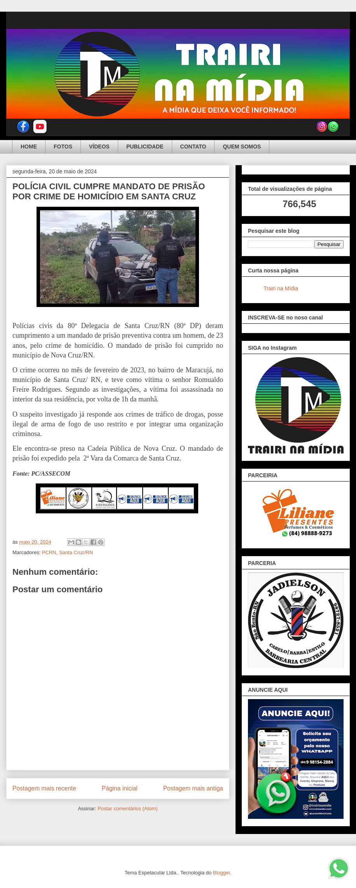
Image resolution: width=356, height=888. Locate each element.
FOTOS (63, 146)
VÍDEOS (99, 146)
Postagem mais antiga (193, 788)
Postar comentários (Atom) (128, 808)
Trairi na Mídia (281, 288)
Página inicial (120, 788)
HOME (29, 146)
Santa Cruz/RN (76, 552)
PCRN (49, 552)
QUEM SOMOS (242, 146)
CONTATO (193, 146)
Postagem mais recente (44, 788)
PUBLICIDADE (145, 146)
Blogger (221, 873)
